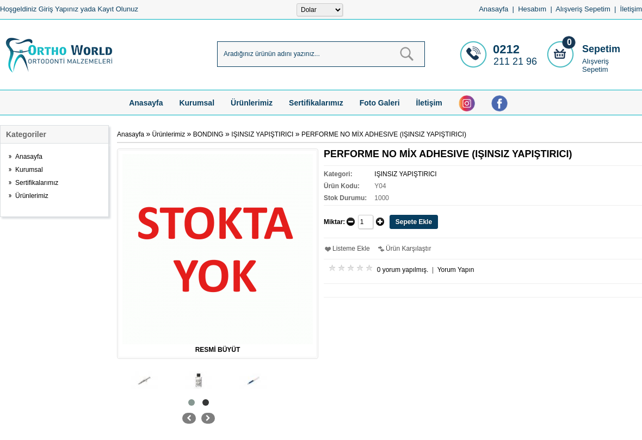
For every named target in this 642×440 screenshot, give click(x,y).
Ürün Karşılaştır (408, 248)
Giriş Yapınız (58, 9)
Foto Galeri (380, 102)
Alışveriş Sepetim (595, 65)
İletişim (631, 9)
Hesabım (532, 9)
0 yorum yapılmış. (403, 270)
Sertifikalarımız (316, 102)
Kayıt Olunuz (117, 9)
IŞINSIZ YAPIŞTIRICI (262, 134)
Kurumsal (196, 102)
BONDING (208, 134)
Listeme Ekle (351, 248)
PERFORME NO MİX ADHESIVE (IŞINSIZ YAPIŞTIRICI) (383, 134)
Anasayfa (493, 9)
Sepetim (601, 49)
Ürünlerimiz (252, 102)
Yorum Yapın (455, 270)
